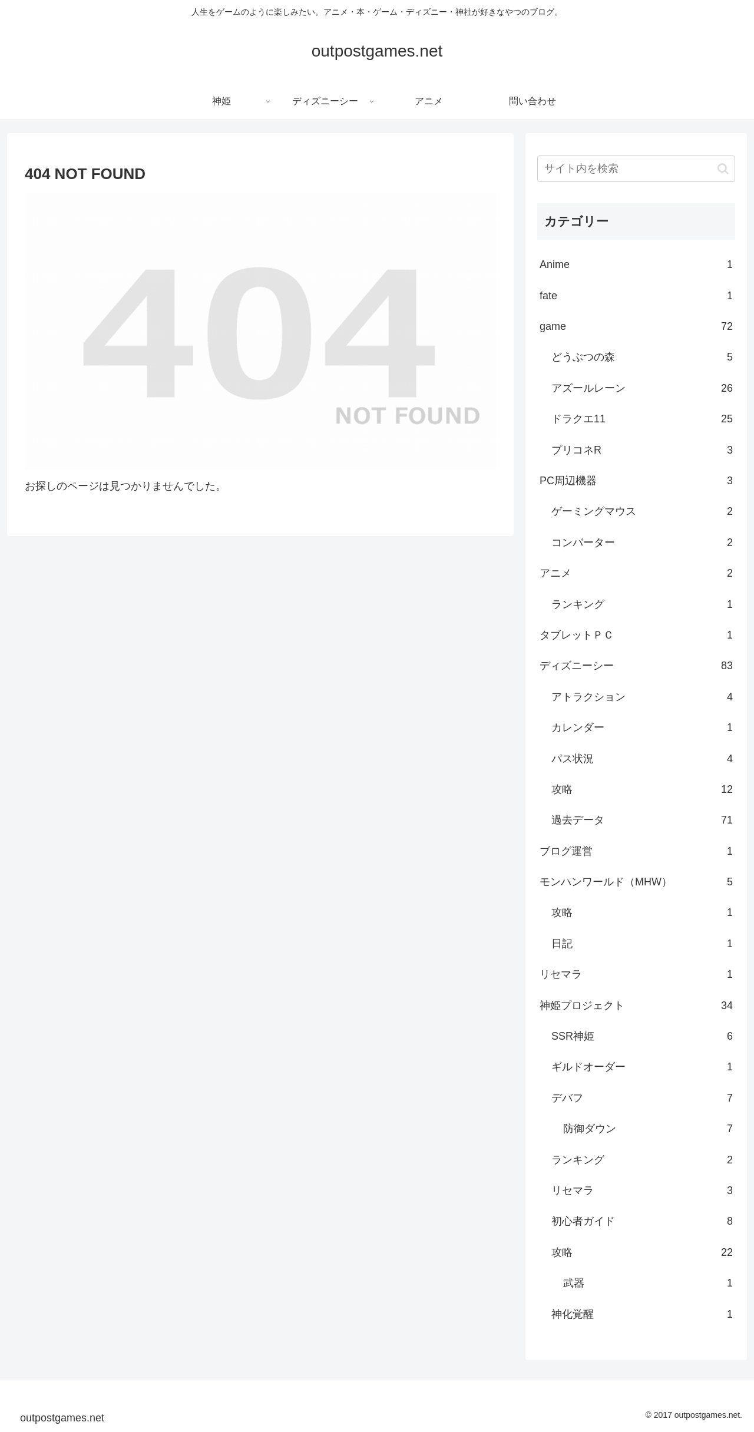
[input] (636, 169)
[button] (723, 169)
